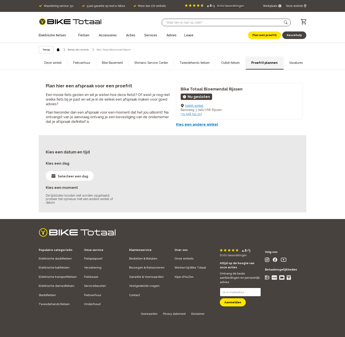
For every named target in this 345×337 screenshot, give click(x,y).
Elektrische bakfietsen (54, 267)
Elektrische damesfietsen (56, 285)
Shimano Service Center (151, 62)
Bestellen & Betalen (143, 258)
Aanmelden (232, 302)
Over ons (181, 250)
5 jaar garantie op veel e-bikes (106, 5)
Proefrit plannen (264, 62)
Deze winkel (53, 62)
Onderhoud (92, 304)
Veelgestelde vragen (144, 285)
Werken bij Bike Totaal (190, 267)
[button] (286, 22)
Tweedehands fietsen (195, 62)
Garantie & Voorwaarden (146, 276)
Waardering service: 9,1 (58, 5)
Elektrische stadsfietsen (55, 258)
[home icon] (58, 49)
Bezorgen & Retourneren (147, 267)
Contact (134, 295)
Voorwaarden (149, 313)
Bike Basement (112, 62)
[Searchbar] (224, 22)
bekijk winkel (194, 105)
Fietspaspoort (93, 258)
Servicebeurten (95, 285)
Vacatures (296, 62)
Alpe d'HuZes (183, 276)
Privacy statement (174, 313)
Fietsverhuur (81, 62)
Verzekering (92, 267)
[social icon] (267, 261)
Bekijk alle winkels (78, 49)
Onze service (93, 250)
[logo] (70, 21)
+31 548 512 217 (191, 114)
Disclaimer (197, 313)
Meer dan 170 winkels (152, 5)
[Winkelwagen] (303, 21)
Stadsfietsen (47, 295)
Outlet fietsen (230, 62)
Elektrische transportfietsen (58, 276)
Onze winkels (183, 258)
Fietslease (91, 276)
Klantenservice (140, 250)
